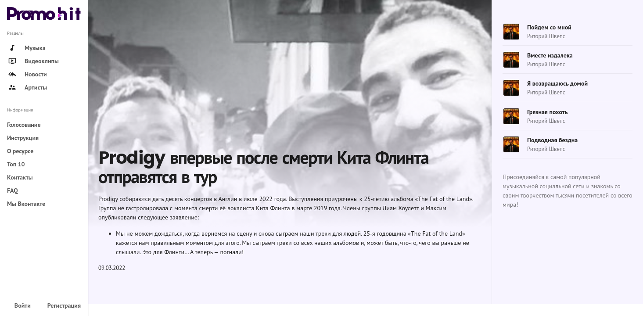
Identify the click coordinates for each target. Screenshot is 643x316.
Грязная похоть (547, 112)
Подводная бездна (552, 140)
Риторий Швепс (546, 36)
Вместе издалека (550, 55)
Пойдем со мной (549, 27)
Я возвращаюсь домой (557, 83)
